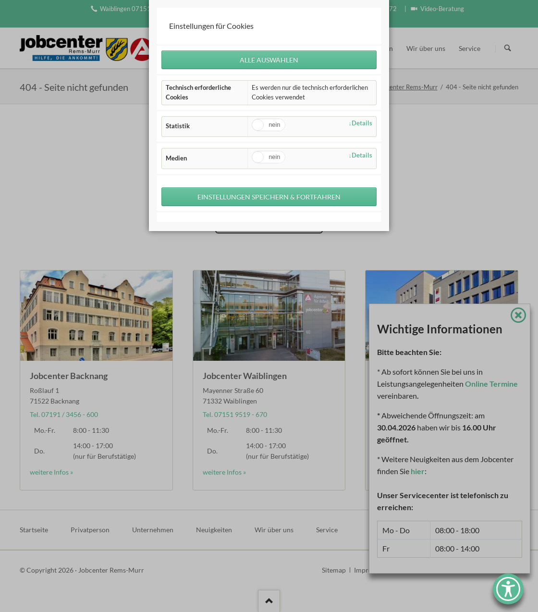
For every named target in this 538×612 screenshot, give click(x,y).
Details (362, 124)
